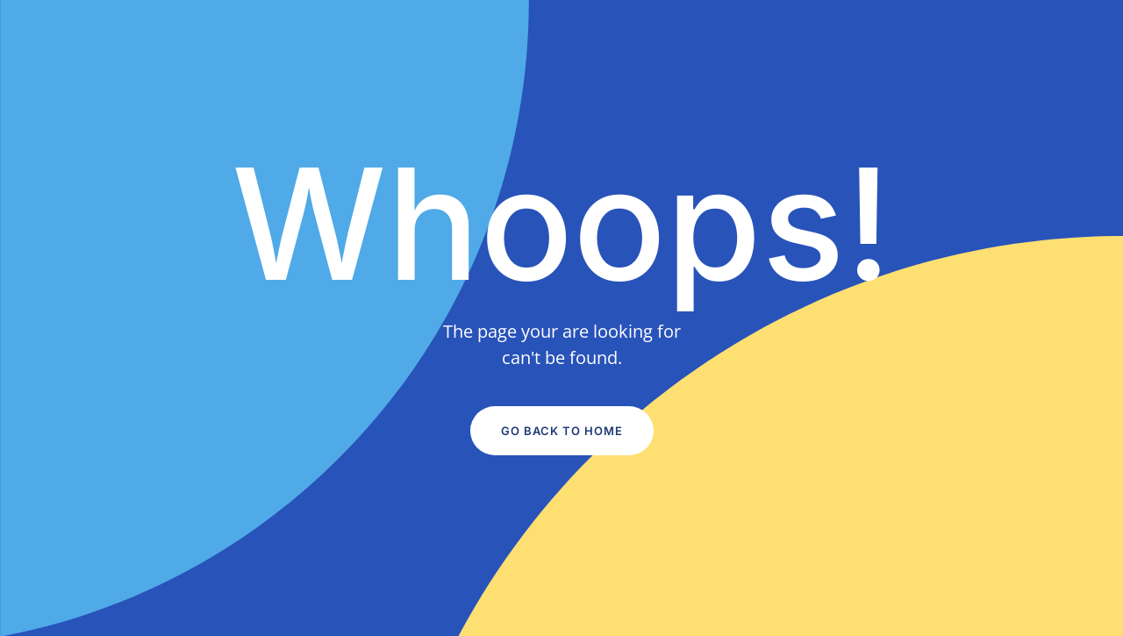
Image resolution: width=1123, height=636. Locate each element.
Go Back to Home (562, 431)
